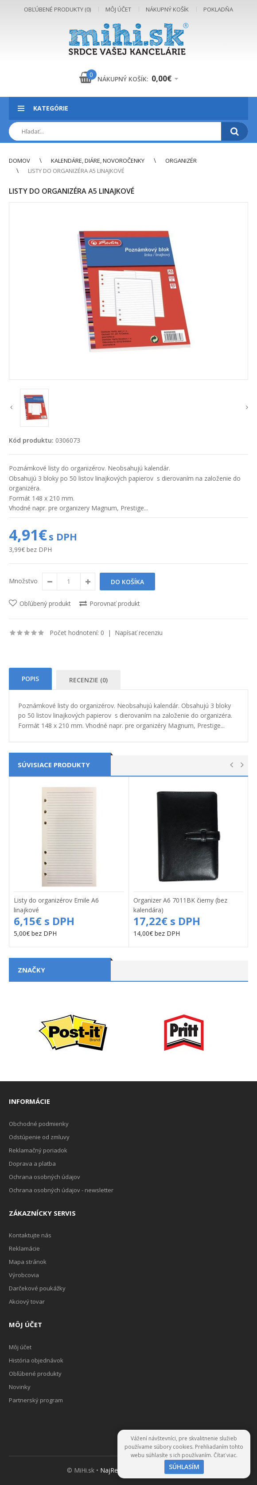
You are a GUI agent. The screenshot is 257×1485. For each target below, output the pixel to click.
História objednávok (36, 1360)
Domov (19, 161)
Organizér (181, 161)
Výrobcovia (24, 1275)
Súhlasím (184, 1466)
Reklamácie (24, 1248)
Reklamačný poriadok (38, 1150)
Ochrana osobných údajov (44, 1177)
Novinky (20, 1387)
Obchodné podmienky (39, 1124)
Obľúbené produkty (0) (57, 9)
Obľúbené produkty (35, 1374)
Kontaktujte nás (30, 1235)
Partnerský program (36, 1400)
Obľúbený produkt (45, 603)
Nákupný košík (167, 9)
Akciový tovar (27, 1301)
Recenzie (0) (88, 680)
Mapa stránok (28, 1262)
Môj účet (118, 9)
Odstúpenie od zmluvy (39, 1137)
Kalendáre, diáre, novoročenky (97, 161)
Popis (30, 678)
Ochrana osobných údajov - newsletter (61, 1190)
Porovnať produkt (115, 603)
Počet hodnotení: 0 (77, 632)
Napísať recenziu (139, 632)
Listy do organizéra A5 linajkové (76, 171)
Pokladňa (218, 9)
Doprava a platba (32, 1163)
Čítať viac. (226, 1455)
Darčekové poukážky (37, 1288)
